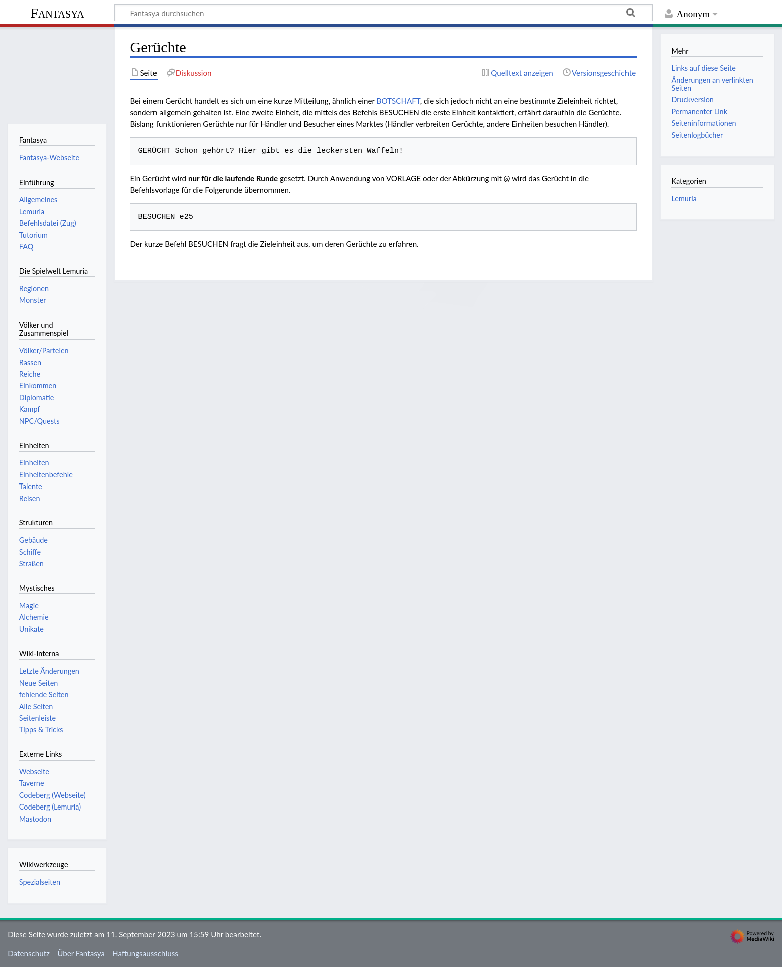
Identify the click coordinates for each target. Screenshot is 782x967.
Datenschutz (29, 953)
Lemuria (683, 198)
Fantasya (57, 13)
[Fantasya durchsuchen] (383, 13)
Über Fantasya (81, 953)
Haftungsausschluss (145, 953)
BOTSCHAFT (398, 100)
